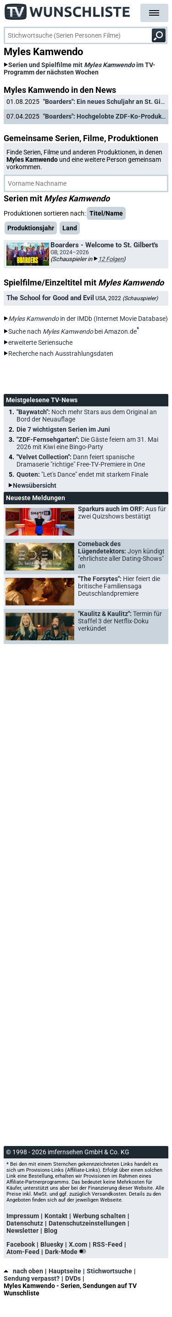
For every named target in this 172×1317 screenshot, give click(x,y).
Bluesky (51, 1244)
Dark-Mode (67, 1251)
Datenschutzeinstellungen (87, 1223)
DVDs (73, 1278)
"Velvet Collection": (81, 460)
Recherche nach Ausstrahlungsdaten (60, 353)
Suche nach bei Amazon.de (72, 331)
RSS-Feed (107, 1244)
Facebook (20, 1244)
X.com (78, 1244)
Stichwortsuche (109, 1271)
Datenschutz (24, 1223)
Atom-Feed (22, 1251)
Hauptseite (65, 1271)
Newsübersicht (34, 485)
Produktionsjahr (30, 228)
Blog (50, 1230)
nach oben (23, 1271)
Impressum (22, 1216)
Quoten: (82, 474)
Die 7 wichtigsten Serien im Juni (63, 429)
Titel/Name (106, 213)
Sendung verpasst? (32, 1278)
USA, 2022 (126, 298)
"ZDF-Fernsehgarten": (87, 443)
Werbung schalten (99, 1216)
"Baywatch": (87, 415)
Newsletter (22, 1230)
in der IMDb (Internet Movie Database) (88, 318)
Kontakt (55, 1216)
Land (69, 228)
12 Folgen (110, 259)
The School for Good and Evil (50, 298)
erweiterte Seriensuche (40, 342)
